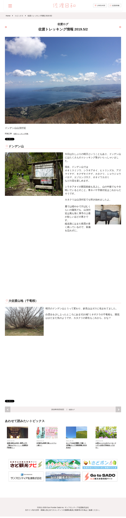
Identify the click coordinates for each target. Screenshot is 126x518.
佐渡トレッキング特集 (22, 134)
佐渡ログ (71, 409)
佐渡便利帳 (115, 7)
